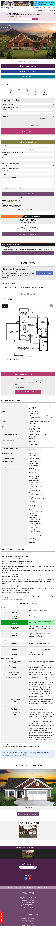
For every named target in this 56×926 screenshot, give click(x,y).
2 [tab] (28, 60)
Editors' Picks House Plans (28, 918)
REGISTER (46, 10)
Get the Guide (28, 253)
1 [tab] (25, 60)
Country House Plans (28, 899)
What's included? (6, 101)
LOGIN (51, 10)
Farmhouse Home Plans (28, 902)
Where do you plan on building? (11, 168)
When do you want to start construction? (13, 152)
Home (2, 81)
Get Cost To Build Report (28, 234)
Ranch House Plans (28, 904)
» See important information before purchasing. (14, 599)
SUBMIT (35, 19)
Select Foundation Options (10, 107)
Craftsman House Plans (14, 81)
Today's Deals (1, 917)
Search (10, 887)
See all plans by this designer (28, 814)
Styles (15, 887)
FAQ (35, 887)
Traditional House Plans (28, 906)
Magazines (30, 887)
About (40, 887)
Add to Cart (28, 131)
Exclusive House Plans (28, 920)
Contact (46, 887)
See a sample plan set (28, 553)
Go (54, 7)
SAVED (40, 10)
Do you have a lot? (7, 158)
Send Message (28, 194)
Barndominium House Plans (28, 897)
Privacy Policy (17, 16)
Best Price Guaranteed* (47, 119)
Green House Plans (28, 922)
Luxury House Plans (28, 923)
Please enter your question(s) (10, 177)
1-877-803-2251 (34, 126)
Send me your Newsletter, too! (12, 189)
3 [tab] (30, 60)
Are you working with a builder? (10, 163)
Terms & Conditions (26, 209)
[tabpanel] (28, 41)
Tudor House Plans (28, 908)
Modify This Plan (28, 77)
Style (6, 81)
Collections (22, 887)
